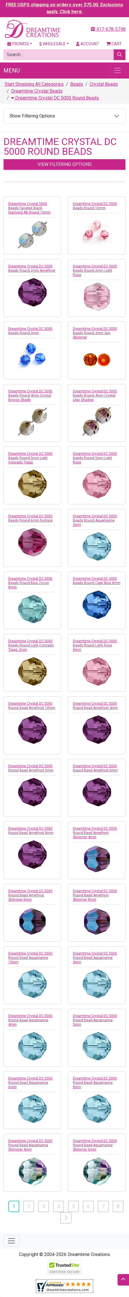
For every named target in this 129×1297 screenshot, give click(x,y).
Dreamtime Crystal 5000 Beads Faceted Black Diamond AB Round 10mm (29, 208)
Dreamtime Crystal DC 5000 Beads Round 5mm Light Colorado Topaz (30, 458)
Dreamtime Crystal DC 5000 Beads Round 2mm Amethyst (31, 268)
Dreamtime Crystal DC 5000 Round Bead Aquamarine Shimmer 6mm (95, 1145)
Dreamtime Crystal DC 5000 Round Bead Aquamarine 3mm (95, 957)
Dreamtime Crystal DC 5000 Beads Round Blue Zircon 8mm (30, 583)
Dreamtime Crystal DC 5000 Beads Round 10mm (95, 206)
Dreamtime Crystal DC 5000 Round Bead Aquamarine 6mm (30, 1082)
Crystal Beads (104, 84)
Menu (11, 70)
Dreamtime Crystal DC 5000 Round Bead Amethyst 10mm (31, 706)
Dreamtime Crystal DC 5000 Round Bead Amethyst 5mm (30, 768)
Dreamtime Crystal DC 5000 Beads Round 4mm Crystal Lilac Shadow (95, 395)
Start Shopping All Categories (34, 84)
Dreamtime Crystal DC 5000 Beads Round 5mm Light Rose (95, 458)
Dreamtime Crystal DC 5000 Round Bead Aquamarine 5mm (95, 1020)
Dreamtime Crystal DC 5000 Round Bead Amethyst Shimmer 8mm (95, 895)
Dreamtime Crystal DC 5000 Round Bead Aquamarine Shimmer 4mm (30, 1145)
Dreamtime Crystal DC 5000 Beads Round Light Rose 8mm (95, 645)
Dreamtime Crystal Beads (36, 91)
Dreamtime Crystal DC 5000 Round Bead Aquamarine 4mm (30, 1020)
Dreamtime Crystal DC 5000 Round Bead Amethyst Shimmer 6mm (30, 895)
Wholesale (52, 44)
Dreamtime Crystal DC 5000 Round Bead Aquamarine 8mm (95, 1082)
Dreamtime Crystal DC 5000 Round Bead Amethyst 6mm (95, 768)
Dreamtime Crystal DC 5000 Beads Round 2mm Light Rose (95, 270)
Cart (114, 44)
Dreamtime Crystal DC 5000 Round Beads (55, 98)
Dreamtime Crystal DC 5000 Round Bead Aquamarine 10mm (30, 957)
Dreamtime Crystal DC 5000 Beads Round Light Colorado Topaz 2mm (31, 645)
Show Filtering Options (32, 116)
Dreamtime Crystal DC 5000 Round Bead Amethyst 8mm (30, 830)
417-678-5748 (108, 29)
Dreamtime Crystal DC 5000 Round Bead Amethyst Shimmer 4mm (95, 832)
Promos (18, 44)
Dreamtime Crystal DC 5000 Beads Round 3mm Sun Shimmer (95, 333)
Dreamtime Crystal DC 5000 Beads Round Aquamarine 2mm (95, 520)
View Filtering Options (65, 164)
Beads (76, 84)
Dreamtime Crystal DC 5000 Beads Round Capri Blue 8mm (96, 581)
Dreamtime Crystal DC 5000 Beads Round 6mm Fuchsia (30, 518)
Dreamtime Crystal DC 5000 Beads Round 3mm (30, 331)
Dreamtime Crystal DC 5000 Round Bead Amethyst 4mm (95, 706)
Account (87, 44)
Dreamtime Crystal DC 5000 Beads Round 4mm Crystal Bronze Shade (30, 395)
